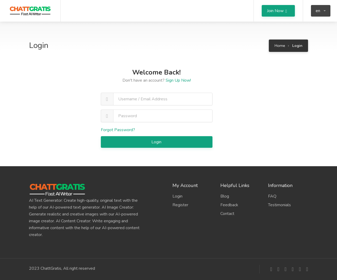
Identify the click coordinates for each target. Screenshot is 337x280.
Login (156, 142)
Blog (224, 196)
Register (180, 205)
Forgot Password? (118, 130)
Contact (227, 214)
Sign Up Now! (178, 80)
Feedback (229, 205)
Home (280, 45)
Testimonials (279, 205)
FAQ (272, 196)
